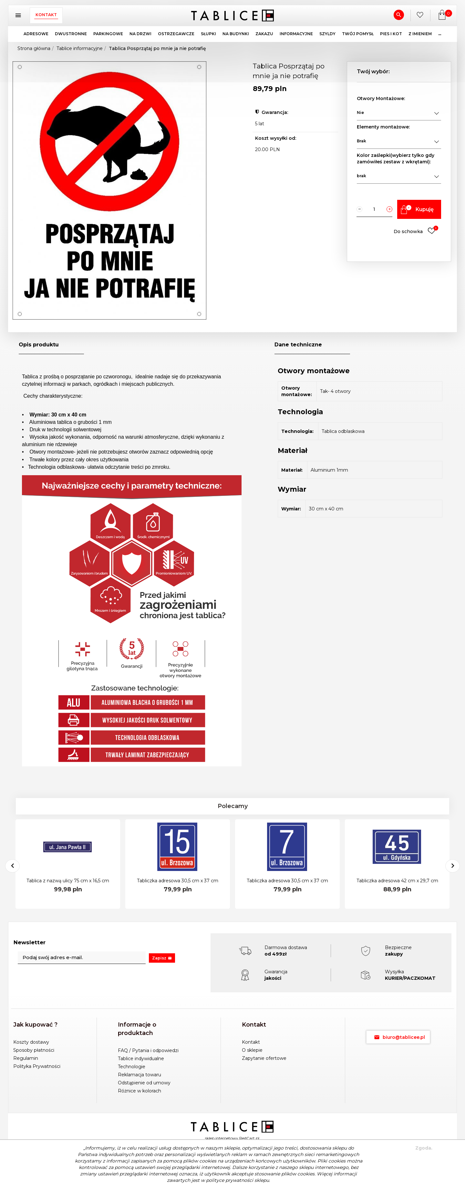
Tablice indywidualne (141, 1058)
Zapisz (162, 958)
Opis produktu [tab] (39, 345)
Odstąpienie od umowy (144, 1083)
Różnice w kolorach (139, 1091)
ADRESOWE (36, 33)
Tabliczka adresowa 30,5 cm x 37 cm (177, 881)
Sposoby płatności (33, 1050)
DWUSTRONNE (71, 33)
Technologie (131, 1067)
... (439, 33)
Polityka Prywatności (36, 1066)
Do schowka (416, 231)
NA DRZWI (140, 33)
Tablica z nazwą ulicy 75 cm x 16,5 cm (67, 881)
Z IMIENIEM (420, 33)
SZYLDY (327, 33)
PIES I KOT (391, 33)
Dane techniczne (298, 345)
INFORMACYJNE (296, 33)
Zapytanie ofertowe (264, 1058)
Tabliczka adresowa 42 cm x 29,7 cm (397, 881)
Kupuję (416, 209)
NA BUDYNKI (235, 33)
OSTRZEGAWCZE (176, 33)
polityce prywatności (229, 1180)
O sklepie (252, 1050)
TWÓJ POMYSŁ (358, 33)
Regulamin (25, 1058)
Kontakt (46, 14)
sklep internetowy (221, 1138)
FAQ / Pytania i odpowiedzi (148, 1050)
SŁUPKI (208, 33)
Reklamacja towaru (139, 1075)
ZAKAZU (264, 33)
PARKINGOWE (108, 33)
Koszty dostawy (31, 1042)
